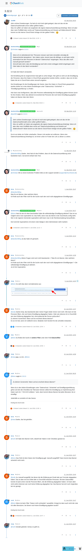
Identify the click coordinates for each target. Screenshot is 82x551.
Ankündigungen (12, 15)
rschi (12, 373)
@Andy (17, 309)
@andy (13, 312)
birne (12, 189)
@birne (39, 210)
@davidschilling (17, 150)
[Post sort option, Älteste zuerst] (58, 15)
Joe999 (13, 20)
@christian (14, 49)
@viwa (17, 354)
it (11, 151)
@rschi (17, 436)
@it (38, 46)
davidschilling (15, 46)
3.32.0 (26, 49)
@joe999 (14, 114)
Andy (12, 281)
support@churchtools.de (68, 173)
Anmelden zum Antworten (69, 15)
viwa (12, 335)
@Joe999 (40, 111)
